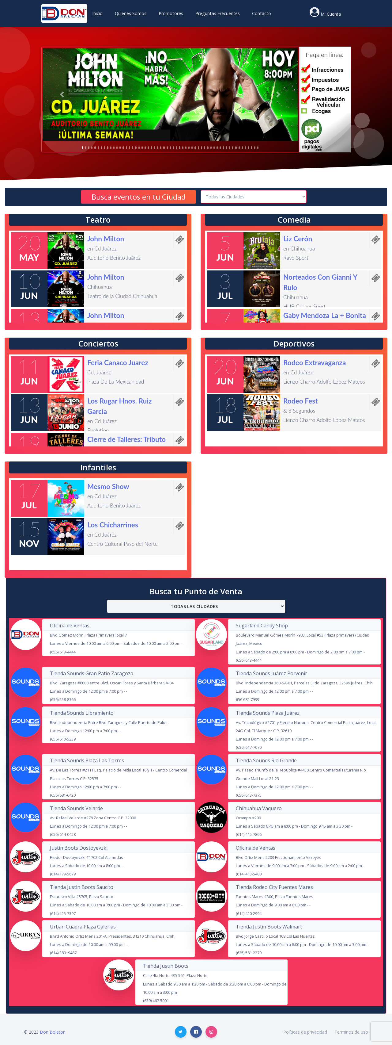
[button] (62, 94)
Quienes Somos (130, 13)
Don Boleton (53, 1032)
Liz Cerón (297, 239)
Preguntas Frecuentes (217, 13)
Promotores (171, 13)
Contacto (261, 13)
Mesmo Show (108, 486)
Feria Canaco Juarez (117, 362)
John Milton (105, 239)
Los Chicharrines (112, 525)
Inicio (97, 13)
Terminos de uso (351, 1032)
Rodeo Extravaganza (314, 362)
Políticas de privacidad (305, 1032)
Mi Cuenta (331, 14)
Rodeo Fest (300, 401)
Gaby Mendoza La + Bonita (324, 315)
